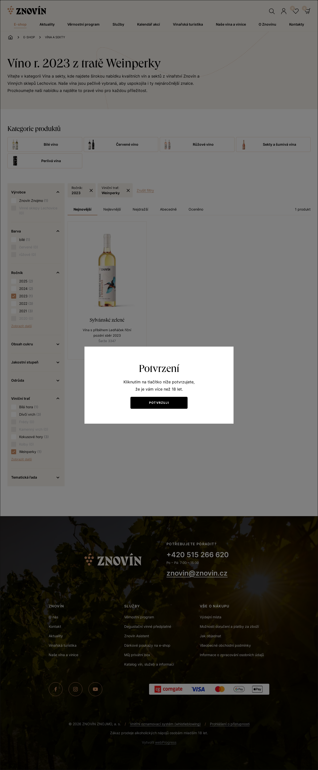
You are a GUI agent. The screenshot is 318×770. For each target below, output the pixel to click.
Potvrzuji (159, 403)
